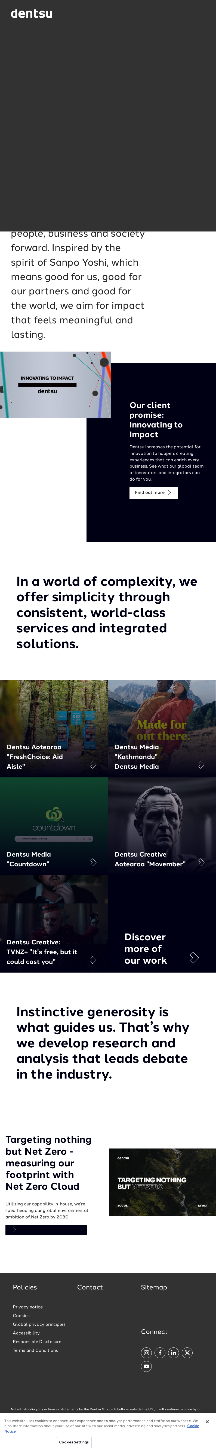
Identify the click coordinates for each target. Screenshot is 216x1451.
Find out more (153, 492)
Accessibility (26, 1333)
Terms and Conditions (35, 1351)
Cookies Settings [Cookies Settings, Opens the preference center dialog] (73, 1444)
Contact (90, 1288)
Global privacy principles (39, 1325)
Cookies (21, 1316)
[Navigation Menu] (201, 13)
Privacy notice (28, 1307)
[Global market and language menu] (80, 14)
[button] (108, 113)
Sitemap (154, 1288)
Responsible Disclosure (37, 1342)
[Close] (207, 1423)
